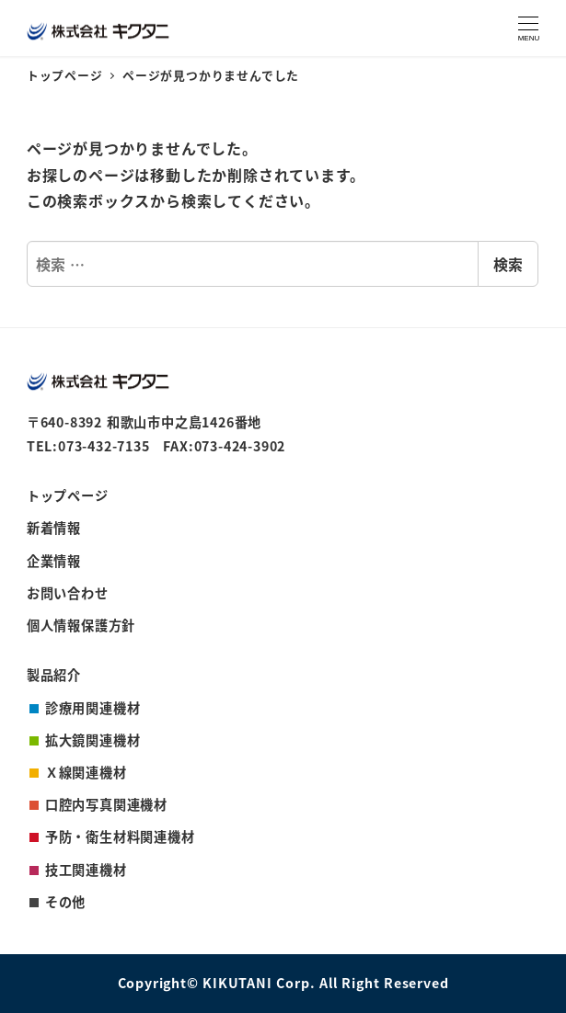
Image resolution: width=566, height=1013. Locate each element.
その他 (65, 902)
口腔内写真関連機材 (106, 804)
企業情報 (54, 561)
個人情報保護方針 (81, 625)
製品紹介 (54, 675)
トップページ (68, 495)
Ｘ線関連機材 (86, 772)
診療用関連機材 (93, 708)
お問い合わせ (68, 593)
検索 (508, 264)
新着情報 (54, 527)
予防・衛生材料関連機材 (120, 836)
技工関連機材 (86, 869)
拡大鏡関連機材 (93, 740)
